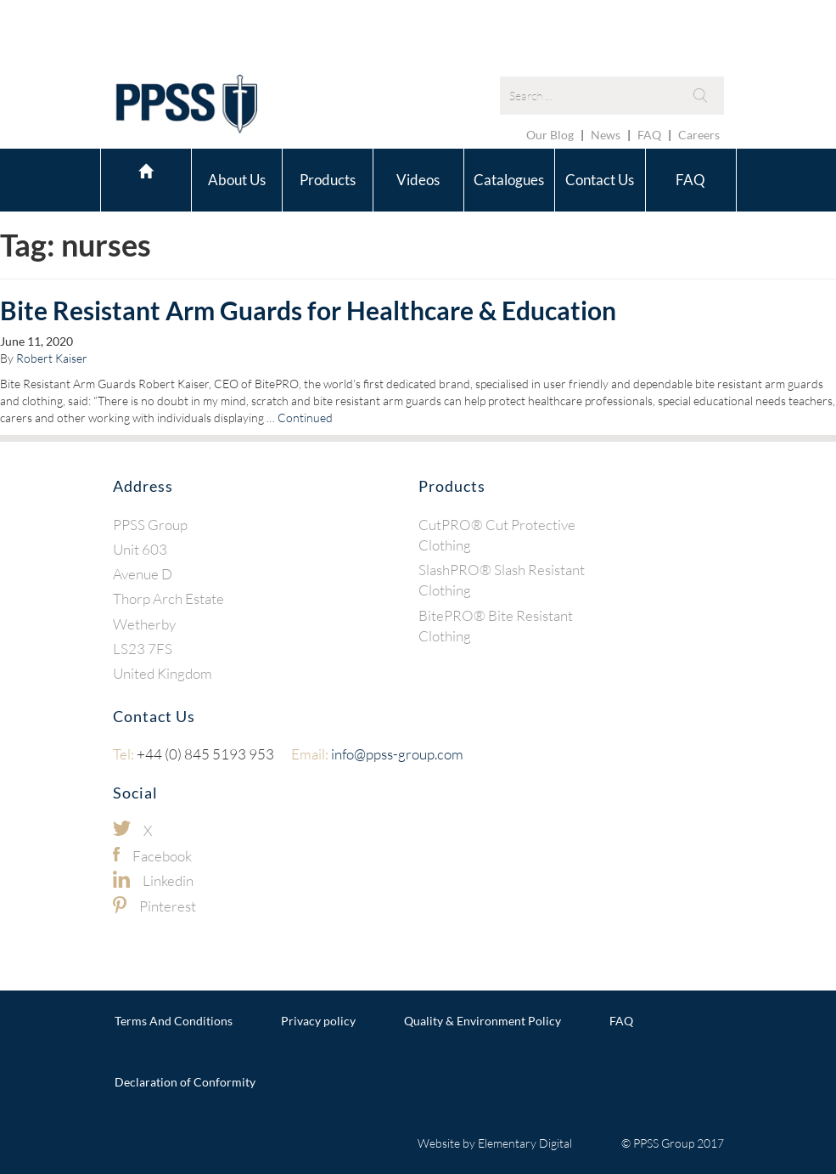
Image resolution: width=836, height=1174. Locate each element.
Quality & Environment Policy (482, 1020)
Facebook (162, 856)
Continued (305, 417)
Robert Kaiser (51, 358)
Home (146, 177)
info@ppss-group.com (377, 754)
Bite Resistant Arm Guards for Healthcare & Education (308, 310)
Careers (699, 134)
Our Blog (550, 134)
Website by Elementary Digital (495, 1143)
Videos (418, 180)
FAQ (649, 134)
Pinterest (167, 906)
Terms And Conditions (174, 1020)
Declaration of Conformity (185, 1082)
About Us (237, 180)
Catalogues (509, 180)
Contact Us (599, 180)
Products (328, 180)
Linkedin (168, 880)
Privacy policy (318, 1020)
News (605, 134)
